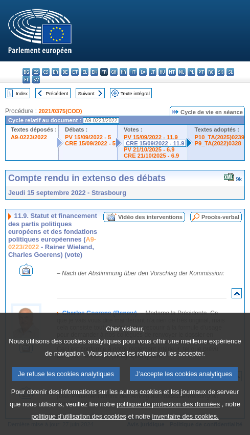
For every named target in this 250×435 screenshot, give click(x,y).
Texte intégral (135, 93)
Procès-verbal (220, 217)
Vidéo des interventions (150, 217)
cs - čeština (46, 72)
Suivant (86, 93)
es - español (36, 72)
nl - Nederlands (182, 72)
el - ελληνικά (84, 72)
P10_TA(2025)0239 (219, 137)
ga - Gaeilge (114, 72)
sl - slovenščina (230, 72)
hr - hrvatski (123, 72)
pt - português (201, 72)
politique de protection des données (168, 418)
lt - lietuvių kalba (152, 72)
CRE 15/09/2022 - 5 (90, 143)
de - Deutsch (65, 72)
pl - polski (191, 72)
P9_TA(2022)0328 (217, 143)
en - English (94, 72)
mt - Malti (172, 72)
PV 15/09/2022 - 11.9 (151, 137)
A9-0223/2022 (29, 137)
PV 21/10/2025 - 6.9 (149, 149)
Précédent (57, 93)
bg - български (26, 72)
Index (22, 93)
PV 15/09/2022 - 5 (88, 137)
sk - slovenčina (220, 72)
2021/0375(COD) (60, 111)
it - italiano (133, 72)
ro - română (211, 72)
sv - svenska (36, 79)
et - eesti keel (75, 72)
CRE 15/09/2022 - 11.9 (155, 143)
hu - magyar (162, 72)
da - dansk (55, 72)
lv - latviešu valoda (143, 72)
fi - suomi (26, 79)
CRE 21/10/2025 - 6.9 (151, 156)
